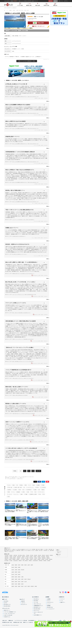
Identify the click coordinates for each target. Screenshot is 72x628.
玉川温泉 (10, 560)
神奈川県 (22, 569)
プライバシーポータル (42, 620)
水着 (19, 489)
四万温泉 (14, 556)
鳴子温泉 (31, 555)
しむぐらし (23, 602)
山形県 (28, 564)
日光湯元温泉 (15, 560)
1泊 (23, 489)
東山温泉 (39, 555)
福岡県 (13, 586)
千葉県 (42, 485)
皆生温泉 (35, 559)
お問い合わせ (4, 620)
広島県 (22, 581)
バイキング (9, 494)
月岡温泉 (35, 556)
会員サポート (62, 602)
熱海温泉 (44, 560)
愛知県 (19, 576)
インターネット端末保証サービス (10, 611)
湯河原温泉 (43, 556)
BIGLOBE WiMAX (7, 606)
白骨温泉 (31, 556)
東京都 (19, 569)
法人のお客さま (35, 597)
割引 (8, 496)
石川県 (16, 574)
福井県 (19, 574)
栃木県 (13, 567)
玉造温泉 (31, 559)
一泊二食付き (43, 487)
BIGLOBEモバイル (7, 604)
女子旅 (36, 487)
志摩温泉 (30, 560)
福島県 (32, 564)
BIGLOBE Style (50, 607)
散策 (13, 485)
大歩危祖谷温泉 (35, 560)
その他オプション (7, 616)
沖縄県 (36, 586)
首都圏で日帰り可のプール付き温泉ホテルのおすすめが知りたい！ (23, 273)
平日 (43, 494)
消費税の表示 (10, 620)
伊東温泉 (47, 556)
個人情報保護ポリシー (33, 620)
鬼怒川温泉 (19, 556)
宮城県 (22, 564)
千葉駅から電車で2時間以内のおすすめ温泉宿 (19, 395)
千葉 (39, 494)
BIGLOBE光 (6, 601)
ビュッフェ (16, 494)
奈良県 (25, 579)
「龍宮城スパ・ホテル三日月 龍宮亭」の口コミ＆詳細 (19, 13)
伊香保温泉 (6, 556)
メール (61, 600)
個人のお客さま (5, 597)
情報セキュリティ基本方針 (28, 622)
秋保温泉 (35, 555)
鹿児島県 (32, 586)
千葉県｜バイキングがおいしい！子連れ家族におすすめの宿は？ (23, 339)
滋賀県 (13, 579)
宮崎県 (28, 586)
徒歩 (33, 485)
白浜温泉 (10, 559)
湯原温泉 (38, 559)
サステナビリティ (50, 602)
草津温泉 (51, 555)
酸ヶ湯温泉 (6, 560)
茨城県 (19, 567)
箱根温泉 (20, 560)
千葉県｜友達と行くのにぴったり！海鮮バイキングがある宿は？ (23, 378)
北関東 (34, 489)
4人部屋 (15, 489)
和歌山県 (28, 579)
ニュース (48, 604)
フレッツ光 (36, 602)
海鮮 (21, 494)
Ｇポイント (58, 555)
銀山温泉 (47, 555)
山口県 (25, 581)
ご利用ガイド (59, 552)
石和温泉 (38, 556)
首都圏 (37, 485)
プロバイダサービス (37, 604)
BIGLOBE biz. (36, 599)
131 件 (42, 16)
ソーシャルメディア (50, 608)
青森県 (16, 564)
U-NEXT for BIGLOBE (8, 615)
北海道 (13, 564)
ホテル (8, 485)
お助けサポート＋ (7, 610)
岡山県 (19, 581)
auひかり (5, 602)
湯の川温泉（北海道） (21, 555)
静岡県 (13, 576)
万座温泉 (10, 556)
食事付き (9, 489)
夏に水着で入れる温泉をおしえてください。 (19, 254)
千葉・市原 (9, 487)
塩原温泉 (23, 556)
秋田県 (25, 564)
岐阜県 (16, 576)
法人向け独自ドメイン (38, 615)
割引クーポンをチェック (38, 26)
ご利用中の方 (61, 597)
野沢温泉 (27, 556)
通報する (47, 101)
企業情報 (47, 597)
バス (29, 485)
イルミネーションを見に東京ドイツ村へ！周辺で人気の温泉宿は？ (23, 219)
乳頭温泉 (27, 555)
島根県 (16, 581)
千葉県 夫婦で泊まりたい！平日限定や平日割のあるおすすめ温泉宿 (23, 413)
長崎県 (19, 586)
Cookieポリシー (50, 620)
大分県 (25, 586)
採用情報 (48, 605)
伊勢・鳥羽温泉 (25, 560)
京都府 (16, 579)
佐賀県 (16, 586)
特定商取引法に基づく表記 (7, 622)
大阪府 (19, 579)
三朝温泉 (27, 559)
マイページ (62, 599)
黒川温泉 (46, 559)
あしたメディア (24, 604)
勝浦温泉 (14, 559)
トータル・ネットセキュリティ (9, 613)
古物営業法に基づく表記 (17, 622)
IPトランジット (36, 610)
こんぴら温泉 (22, 559)
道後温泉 (17, 559)
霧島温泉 (50, 559)
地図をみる (30, 19)
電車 (25, 485)
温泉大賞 (22, 601)
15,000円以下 (29, 489)
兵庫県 (22, 579)
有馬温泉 (6, 559)
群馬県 (16, 567)
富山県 (13, 574)
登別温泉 (10, 555)
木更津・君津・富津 (18, 487)
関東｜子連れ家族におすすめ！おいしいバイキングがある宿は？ (23, 361)
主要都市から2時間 (33, 494)
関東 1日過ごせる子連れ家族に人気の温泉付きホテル (21, 312)
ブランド (48, 600)
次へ (38, 470)
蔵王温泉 (43, 555)
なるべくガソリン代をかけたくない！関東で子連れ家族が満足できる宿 (24, 294)
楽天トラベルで (27, 61)
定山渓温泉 (6, 555)
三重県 (22, 576)
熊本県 (22, 586)
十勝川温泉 (15, 555)
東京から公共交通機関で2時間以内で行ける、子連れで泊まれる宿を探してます (25, 96)
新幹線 (21, 485)
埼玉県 (13, 569)
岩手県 (19, 564)
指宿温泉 (48, 560)
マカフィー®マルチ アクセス (38, 613)
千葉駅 (25, 494)
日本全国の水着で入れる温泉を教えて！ (19, 236)
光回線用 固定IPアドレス (38, 605)
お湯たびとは (59, 551)
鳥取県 (13, 581)
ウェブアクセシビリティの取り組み (21, 620)
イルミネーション (30, 487)
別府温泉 (42, 559)
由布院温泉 (40, 560)
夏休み (42, 489)
